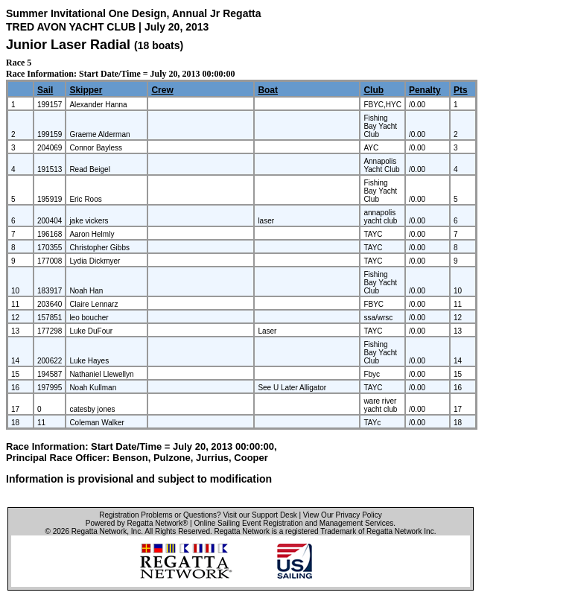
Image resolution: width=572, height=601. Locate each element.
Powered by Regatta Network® (137, 523)
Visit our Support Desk (259, 515)
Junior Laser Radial (68, 44)
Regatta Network (99, 531)
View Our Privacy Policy (342, 515)
